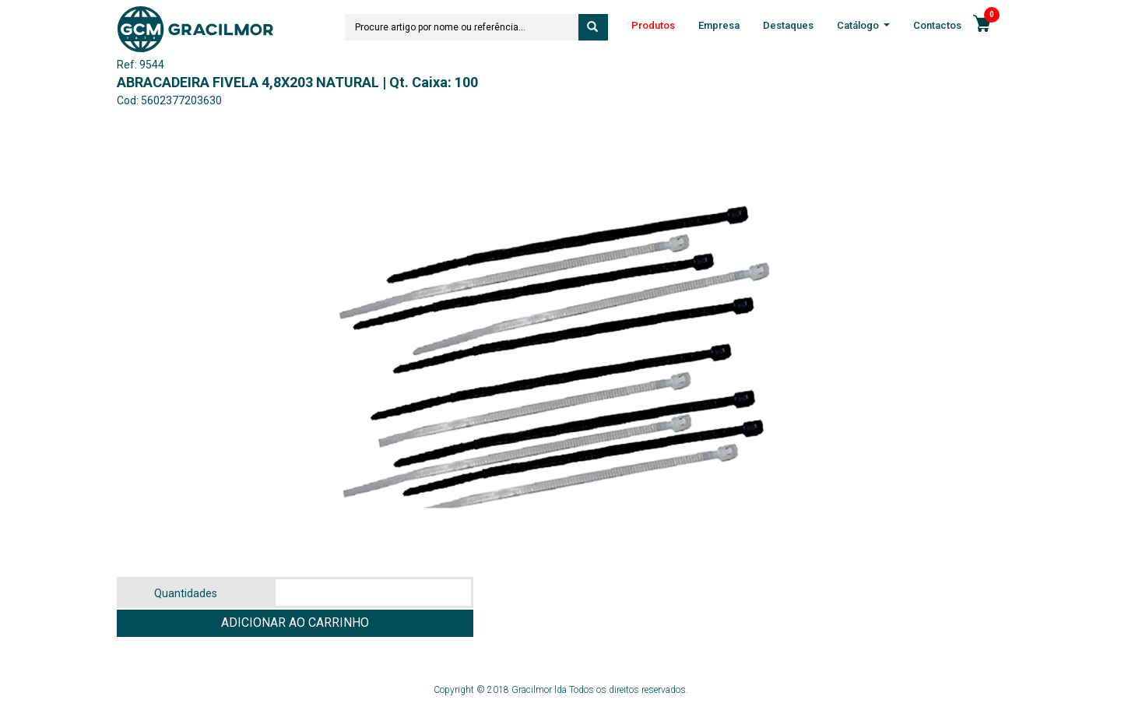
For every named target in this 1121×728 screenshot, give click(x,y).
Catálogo (863, 26)
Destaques (788, 25)
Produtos (653, 25)
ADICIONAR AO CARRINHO (295, 622)
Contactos (937, 25)
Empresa (719, 25)
